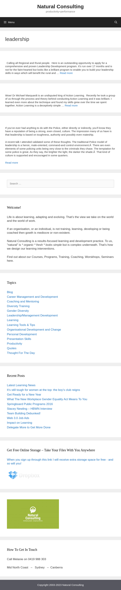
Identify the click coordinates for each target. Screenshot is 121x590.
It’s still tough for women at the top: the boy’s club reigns (43, 390)
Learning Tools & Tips (21, 325)
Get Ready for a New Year (24, 394)
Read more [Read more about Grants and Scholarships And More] (66, 73)
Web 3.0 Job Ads (18, 418)
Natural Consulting (60, 6)
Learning (12, 320)
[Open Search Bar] (116, 22)
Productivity (14, 343)
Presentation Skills (19, 339)
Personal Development (22, 334)
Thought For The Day (21, 353)
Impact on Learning (19, 422)
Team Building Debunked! (24, 413)
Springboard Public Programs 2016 (30, 404)
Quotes (11, 348)
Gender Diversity (18, 310)
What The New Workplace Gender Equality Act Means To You (47, 399)
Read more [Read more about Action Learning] (71, 105)
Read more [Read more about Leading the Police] (11, 162)
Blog (10, 292)
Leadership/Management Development (32, 315)
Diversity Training (18, 306)
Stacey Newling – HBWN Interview (29, 408)
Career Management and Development (32, 296)
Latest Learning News (21, 385)
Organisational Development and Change (34, 329)
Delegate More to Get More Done (28, 427)
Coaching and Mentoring (23, 301)
